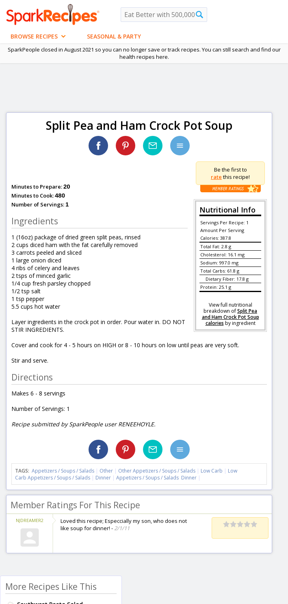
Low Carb (212, 470)
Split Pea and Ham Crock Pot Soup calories (230, 317)
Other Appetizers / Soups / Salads (157, 470)
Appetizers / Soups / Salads (63, 470)
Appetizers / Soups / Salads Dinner (156, 477)
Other (106, 470)
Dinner (103, 477)
